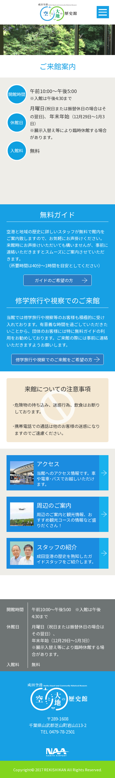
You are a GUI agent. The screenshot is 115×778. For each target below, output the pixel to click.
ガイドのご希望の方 (54, 280)
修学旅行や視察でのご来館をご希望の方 (54, 359)
